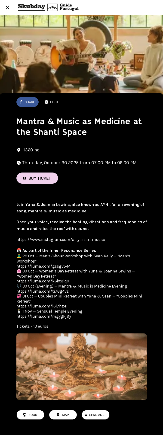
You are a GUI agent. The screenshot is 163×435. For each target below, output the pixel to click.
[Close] (7, 7)
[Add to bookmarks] (141, 102)
